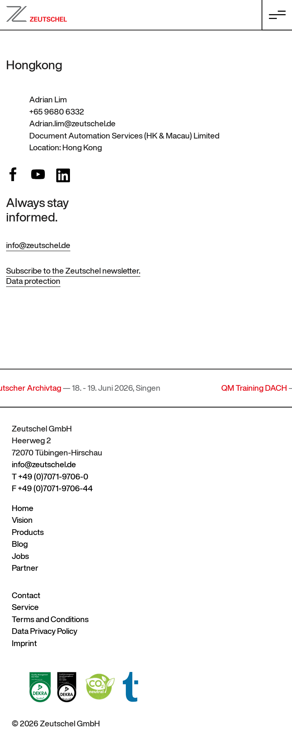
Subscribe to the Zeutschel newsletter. (73, 270)
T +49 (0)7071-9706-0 (50, 476)
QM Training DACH (258, 387)
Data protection (33, 281)
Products (28, 532)
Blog (20, 543)
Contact (26, 595)
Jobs (20, 556)
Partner (25, 567)
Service (25, 607)
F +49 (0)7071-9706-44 (52, 488)
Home (22, 508)
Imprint (24, 643)
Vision (22, 519)
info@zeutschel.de (38, 245)
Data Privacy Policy (44, 631)
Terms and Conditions (50, 619)
